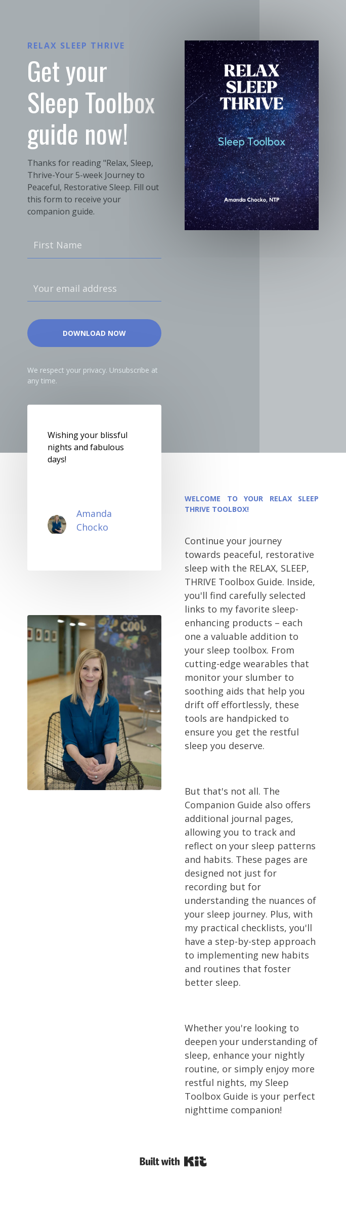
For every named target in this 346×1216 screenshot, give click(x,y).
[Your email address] (94, 288)
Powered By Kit (173, 1161)
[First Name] (94, 245)
